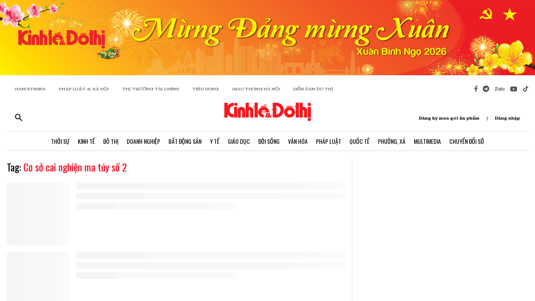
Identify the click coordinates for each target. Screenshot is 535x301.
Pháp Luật (328, 141)
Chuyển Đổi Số (466, 141)
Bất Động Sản (184, 141)
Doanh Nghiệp (143, 141)
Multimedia (427, 141)
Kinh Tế (86, 141)
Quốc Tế (359, 141)
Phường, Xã (391, 141)
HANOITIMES (30, 89)
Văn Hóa (298, 141)
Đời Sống (269, 141)
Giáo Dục (239, 141)
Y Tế (214, 141)
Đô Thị (110, 141)
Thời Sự (60, 141)
